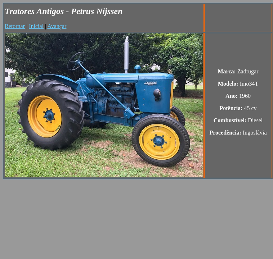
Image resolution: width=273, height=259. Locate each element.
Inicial (36, 26)
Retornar (15, 26)
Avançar (56, 26)
